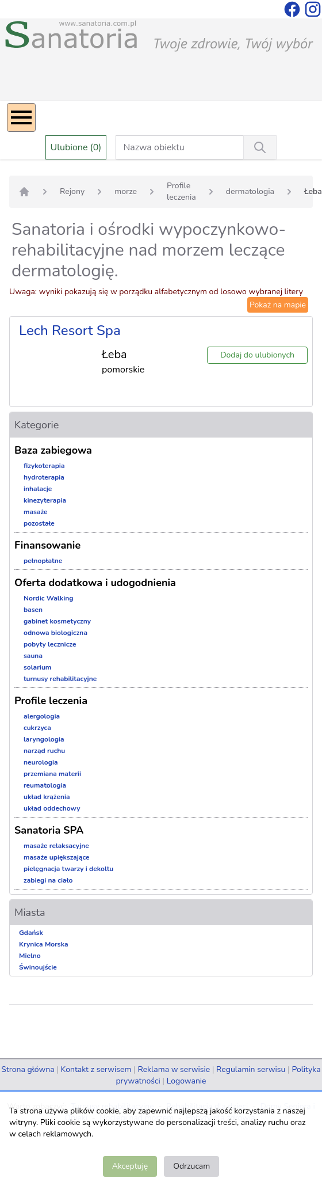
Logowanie (186, 1080)
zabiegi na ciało (48, 880)
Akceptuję (130, 1166)
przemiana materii (52, 773)
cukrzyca (37, 727)
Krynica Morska (43, 944)
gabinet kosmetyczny (57, 621)
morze (125, 191)
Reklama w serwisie (173, 1069)
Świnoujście (38, 967)
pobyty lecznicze (50, 644)
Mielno (30, 955)
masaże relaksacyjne (56, 845)
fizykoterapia (44, 465)
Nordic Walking (48, 598)
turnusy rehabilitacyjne (60, 678)
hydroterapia (44, 477)
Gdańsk (31, 932)
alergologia (42, 716)
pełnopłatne (43, 560)
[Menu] (21, 117)
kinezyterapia (45, 500)
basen (33, 609)
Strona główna (27, 1069)
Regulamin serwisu (250, 1069)
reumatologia (45, 785)
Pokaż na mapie (278, 304)
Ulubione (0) (76, 147)
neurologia (41, 762)
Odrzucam (191, 1166)
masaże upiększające (57, 857)
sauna (33, 655)
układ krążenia (47, 796)
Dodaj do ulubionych (257, 354)
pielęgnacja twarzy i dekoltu (68, 868)
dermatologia (250, 191)
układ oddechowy (52, 808)
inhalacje (38, 488)
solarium (37, 667)
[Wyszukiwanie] (260, 147)
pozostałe (39, 523)
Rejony (72, 191)
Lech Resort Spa (70, 330)
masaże (36, 511)
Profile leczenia (181, 191)
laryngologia (44, 739)
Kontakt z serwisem (96, 1069)
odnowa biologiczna (55, 632)
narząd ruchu (44, 750)
